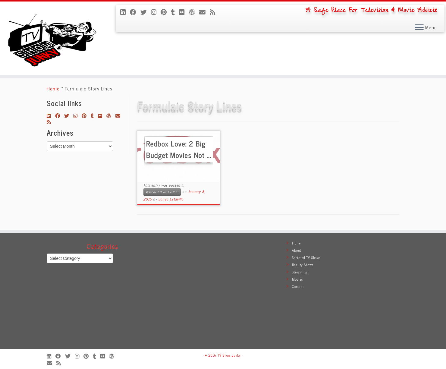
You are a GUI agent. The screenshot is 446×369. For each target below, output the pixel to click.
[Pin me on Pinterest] (166, 12)
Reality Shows (302, 264)
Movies (297, 279)
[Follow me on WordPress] (194, 12)
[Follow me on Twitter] (145, 12)
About (296, 250)
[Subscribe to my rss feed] (214, 12)
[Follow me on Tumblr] (175, 12)
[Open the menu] (419, 27)
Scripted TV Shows (306, 257)
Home (53, 88)
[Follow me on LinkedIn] (125, 12)
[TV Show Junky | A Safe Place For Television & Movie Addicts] (51, 38)
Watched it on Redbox (162, 191)
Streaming (300, 272)
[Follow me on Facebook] (135, 12)
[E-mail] (204, 12)
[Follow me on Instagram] (156, 12)
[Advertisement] (223, 294)
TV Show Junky (229, 355)
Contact (298, 286)
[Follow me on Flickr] (184, 12)
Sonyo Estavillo (171, 199)
